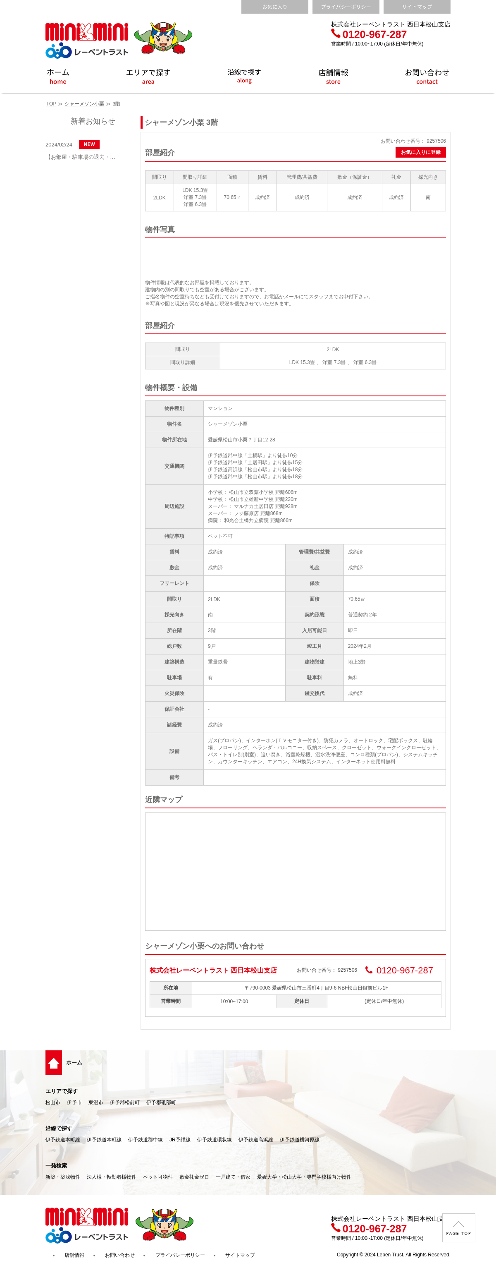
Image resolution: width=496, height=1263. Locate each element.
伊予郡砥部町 (161, 1102)
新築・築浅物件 (62, 1177)
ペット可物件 (158, 1177)
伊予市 (74, 1102)
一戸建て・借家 (233, 1177)
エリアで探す (61, 1091)
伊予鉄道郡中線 (145, 1140)
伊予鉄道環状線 (214, 1140)
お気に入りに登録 (421, 152)
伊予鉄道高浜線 (255, 1140)
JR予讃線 (180, 1140)
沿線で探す (58, 1128)
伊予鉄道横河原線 (300, 1140)
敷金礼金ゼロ (194, 1177)
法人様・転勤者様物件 (111, 1177)
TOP (51, 104)
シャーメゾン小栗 (84, 104)
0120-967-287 (369, 34)
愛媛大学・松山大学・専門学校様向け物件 (304, 1177)
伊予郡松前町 (125, 1102)
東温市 (95, 1102)
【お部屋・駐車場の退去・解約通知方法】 (82, 157)
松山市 (52, 1102)
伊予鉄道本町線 (62, 1140)
